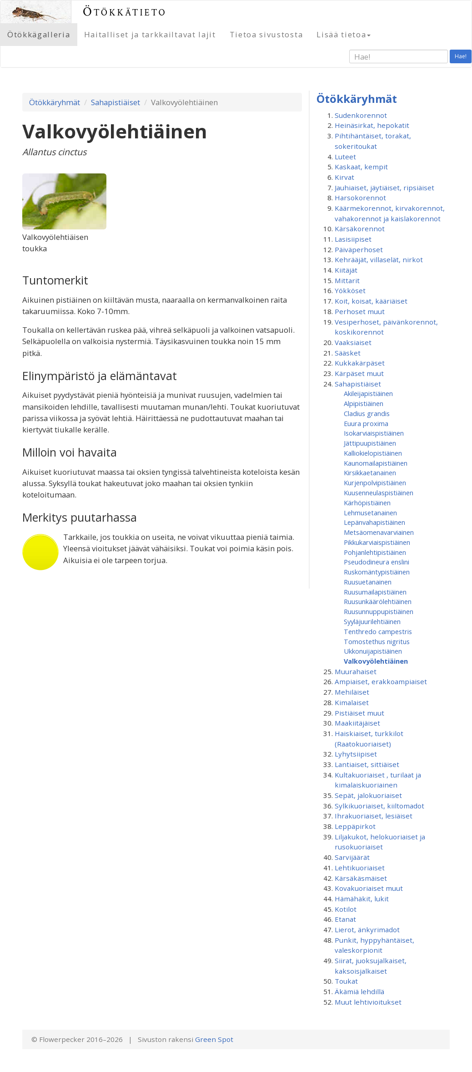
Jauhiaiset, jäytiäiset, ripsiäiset (384, 187)
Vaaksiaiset (353, 342)
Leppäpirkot (355, 826)
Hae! (461, 56)
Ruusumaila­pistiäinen (375, 591)
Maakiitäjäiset (357, 722)
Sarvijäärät (352, 857)
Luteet (345, 156)
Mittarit (347, 280)
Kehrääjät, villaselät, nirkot (379, 259)
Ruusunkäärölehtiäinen (378, 601)
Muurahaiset (356, 671)
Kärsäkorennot (360, 228)
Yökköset (350, 290)
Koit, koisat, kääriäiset (371, 300)
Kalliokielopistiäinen (373, 452)
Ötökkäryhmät (54, 102)
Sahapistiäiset (115, 102)
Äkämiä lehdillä (359, 991)
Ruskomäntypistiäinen (377, 571)
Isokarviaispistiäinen (374, 432)
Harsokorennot (360, 197)
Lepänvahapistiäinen (374, 522)
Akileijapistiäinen (368, 393)
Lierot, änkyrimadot (367, 929)
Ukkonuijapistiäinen (373, 650)
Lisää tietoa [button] (343, 34)
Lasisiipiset (353, 239)
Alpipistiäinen (363, 403)
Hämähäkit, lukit (362, 898)
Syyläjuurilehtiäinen (372, 621)
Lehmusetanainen (370, 512)
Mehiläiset (352, 691)
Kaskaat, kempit (361, 166)
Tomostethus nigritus (377, 641)
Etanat (345, 919)
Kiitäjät (346, 269)
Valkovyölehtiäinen (376, 661)
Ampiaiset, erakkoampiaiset (381, 681)
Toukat (346, 981)
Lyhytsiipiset (356, 753)
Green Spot (214, 1039)
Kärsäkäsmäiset (361, 878)
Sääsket (348, 352)
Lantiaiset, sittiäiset (367, 764)
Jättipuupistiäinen (370, 442)
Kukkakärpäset (360, 362)
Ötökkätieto (125, 11)
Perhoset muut (360, 311)
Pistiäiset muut (359, 712)
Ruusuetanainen (368, 581)
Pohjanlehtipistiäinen (375, 552)
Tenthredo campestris (378, 631)
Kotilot (346, 909)
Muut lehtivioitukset (368, 1001)
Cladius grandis (367, 413)
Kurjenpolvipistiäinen (375, 482)
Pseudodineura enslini (376, 561)
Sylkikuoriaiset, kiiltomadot (379, 805)
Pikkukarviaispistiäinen (377, 542)
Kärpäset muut (359, 373)
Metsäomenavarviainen (379, 532)
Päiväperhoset (359, 249)
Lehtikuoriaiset (360, 867)
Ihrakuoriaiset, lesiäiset (373, 815)
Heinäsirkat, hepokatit (372, 125)
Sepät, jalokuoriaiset (368, 795)
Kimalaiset (352, 702)
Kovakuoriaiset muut (369, 888)
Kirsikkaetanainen (370, 472)
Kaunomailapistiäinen (375, 462)
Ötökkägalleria (38, 34)
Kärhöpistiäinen (367, 502)
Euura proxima (366, 423)
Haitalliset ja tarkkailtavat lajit (150, 34)
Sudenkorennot (361, 115)
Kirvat (344, 177)
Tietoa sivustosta (266, 34)
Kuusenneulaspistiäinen (378, 492)
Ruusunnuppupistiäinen (378, 611)
